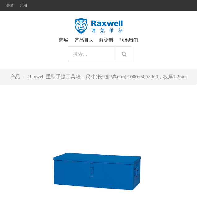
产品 (15, 76)
